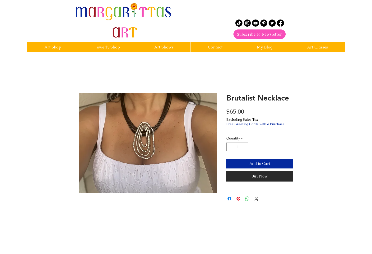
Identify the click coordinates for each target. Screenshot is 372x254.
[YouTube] (255, 23)
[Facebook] (280, 23)
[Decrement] (230, 147)
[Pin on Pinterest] (238, 198)
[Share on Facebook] (229, 198)
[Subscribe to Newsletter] (259, 34)
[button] (215, 47)
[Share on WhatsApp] (247, 198)
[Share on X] (256, 198)
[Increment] (244, 147)
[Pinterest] (263, 23)
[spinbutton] (237, 147)
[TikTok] (238, 23)
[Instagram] (247, 23)
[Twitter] (272, 23)
